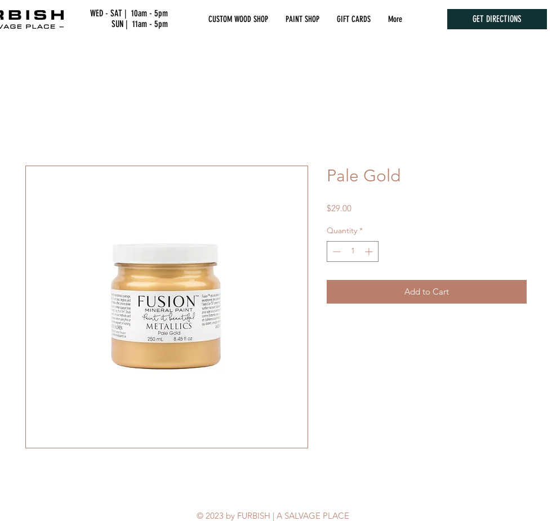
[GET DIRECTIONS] (497, 19)
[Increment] (370, 251)
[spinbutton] (352, 251)
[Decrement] (335, 251)
